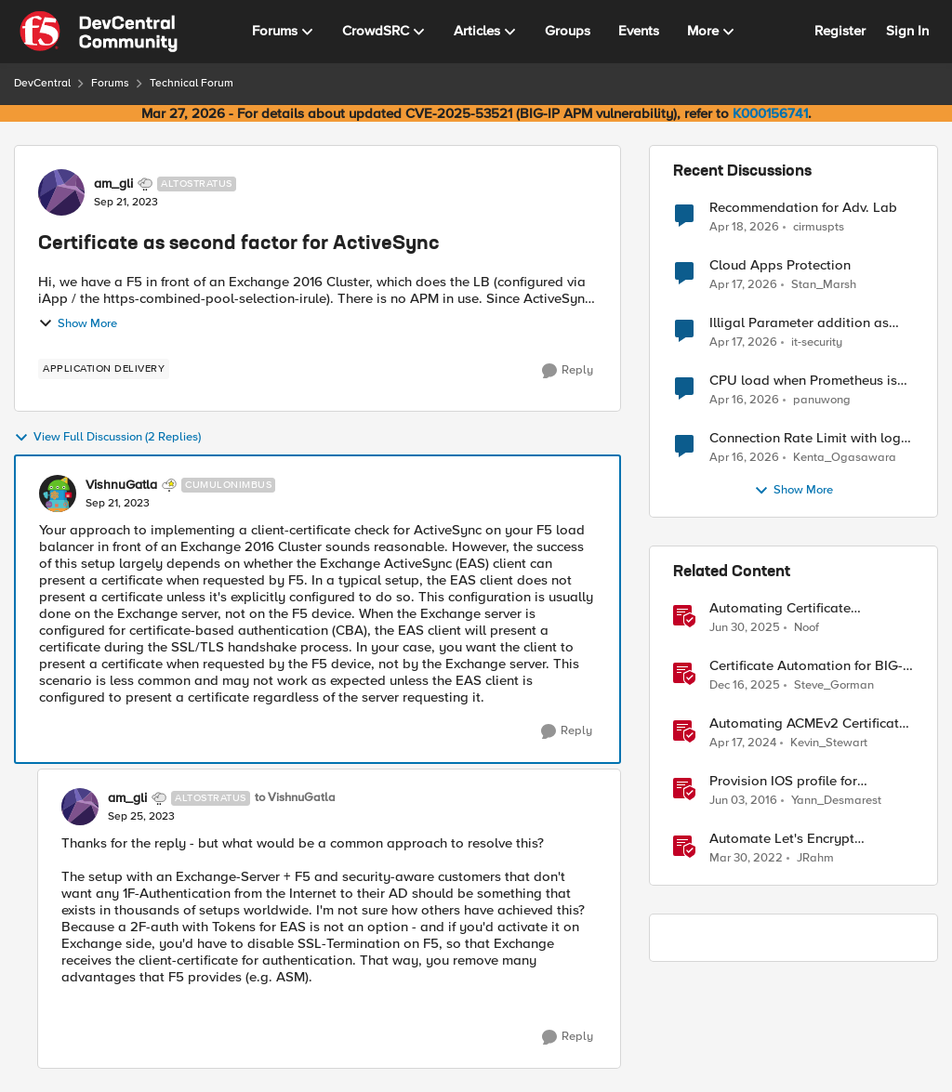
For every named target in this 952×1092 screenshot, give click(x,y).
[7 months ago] (744, 685)
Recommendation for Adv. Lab (803, 208)
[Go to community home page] (98, 31)
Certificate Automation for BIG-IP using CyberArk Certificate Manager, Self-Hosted (806, 666)
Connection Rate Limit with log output (805, 438)
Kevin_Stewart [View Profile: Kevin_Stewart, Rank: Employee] (828, 743)
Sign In (907, 30)
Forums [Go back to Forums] (110, 83)
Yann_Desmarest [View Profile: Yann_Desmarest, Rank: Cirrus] (836, 801)
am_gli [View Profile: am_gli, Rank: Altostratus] (113, 184)
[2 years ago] (742, 743)
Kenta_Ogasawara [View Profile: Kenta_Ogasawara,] (844, 458)
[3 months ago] (744, 226)
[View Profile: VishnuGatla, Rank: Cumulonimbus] (57, 493)
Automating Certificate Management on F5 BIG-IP (791, 608)
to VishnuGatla (295, 798)
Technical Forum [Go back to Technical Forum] (191, 83)
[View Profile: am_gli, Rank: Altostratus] (61, 192)
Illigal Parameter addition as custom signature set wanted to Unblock (807, 323)
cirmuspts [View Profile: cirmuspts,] (818, 226)
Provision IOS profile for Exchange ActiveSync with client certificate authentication (808, 781)
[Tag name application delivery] (103, 369)
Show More (77, 323)
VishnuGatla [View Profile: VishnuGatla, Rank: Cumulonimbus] (121, 485)
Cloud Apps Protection (780, 265)
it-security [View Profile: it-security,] (816, 342)
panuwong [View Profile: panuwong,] (822, 400)
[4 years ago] (746, 858)
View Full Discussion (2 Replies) (107, 437)
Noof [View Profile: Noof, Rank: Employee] (806, 628)
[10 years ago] (743, 801)
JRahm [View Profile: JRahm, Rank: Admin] (815, 858)
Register (840, 30)
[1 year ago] (744, 628)
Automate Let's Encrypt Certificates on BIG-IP (781, 839)
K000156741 (770, 113)
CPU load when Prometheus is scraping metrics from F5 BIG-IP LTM (807, 380)
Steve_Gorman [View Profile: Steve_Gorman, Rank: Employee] (834, 685)
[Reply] (567, 371)
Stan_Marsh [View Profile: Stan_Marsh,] (823, 285)
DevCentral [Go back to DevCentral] (42, 83)
